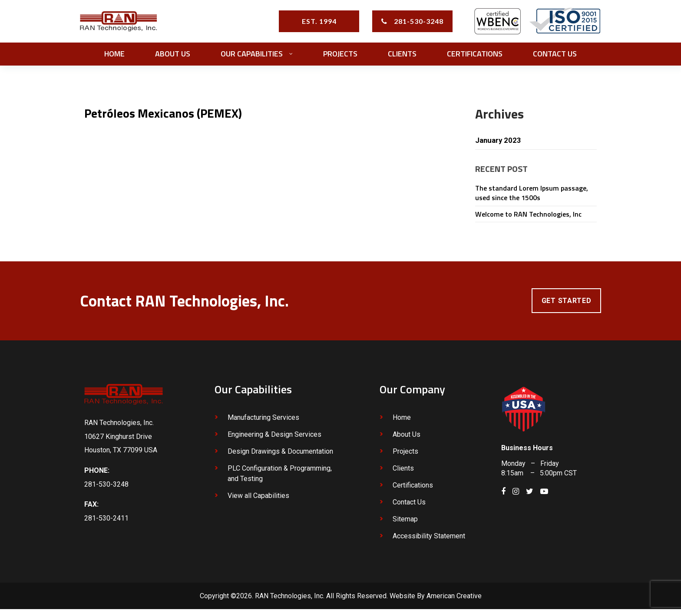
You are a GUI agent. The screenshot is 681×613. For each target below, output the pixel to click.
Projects (405, 455)
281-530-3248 (418, 22)
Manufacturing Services (263, 421)
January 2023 (499, 142)
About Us (406, 438)
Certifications (413, 489)
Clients (403, 472)
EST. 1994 (319, 22)
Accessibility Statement (429, 540)
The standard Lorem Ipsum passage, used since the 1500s (531, 196)
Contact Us (409, 506)
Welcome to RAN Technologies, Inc (528, 216)
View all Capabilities (258, 499)
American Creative (454, 600)
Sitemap (405, 523)
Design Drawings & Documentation (280, 455)
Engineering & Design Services (274, 438)
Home (402, 421)
